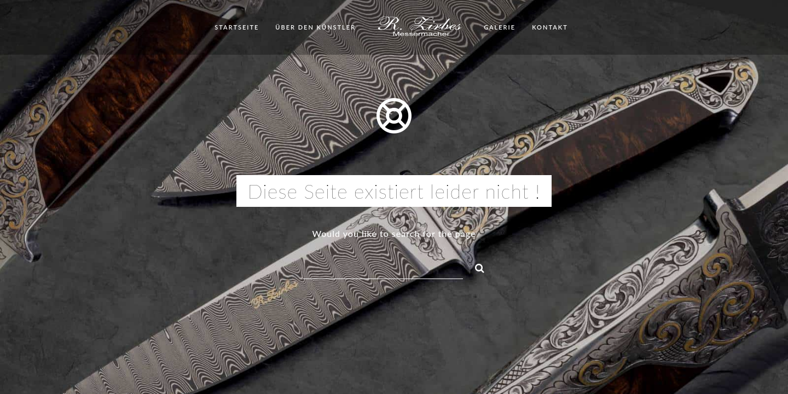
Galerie (499, 27)
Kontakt (550, 27)
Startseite (237, 27)
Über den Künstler (315, 27)
